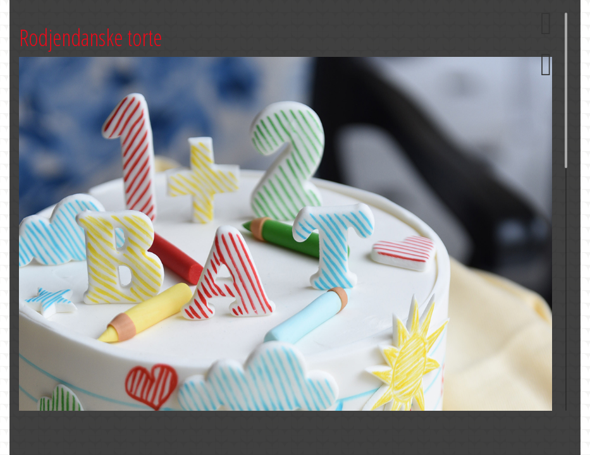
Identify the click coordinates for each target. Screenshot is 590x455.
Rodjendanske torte (90, 37)
